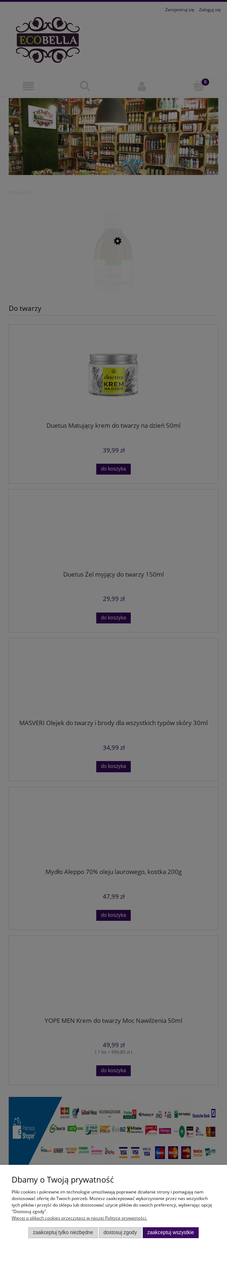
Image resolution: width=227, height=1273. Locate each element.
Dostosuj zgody (120, 1232)
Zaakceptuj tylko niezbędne (63, 1232)
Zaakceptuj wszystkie (170, 1232)
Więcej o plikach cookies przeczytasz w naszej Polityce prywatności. (79, 1218)
